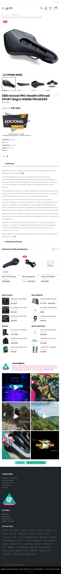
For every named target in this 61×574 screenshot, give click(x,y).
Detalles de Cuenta (8, 521)
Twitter (7, 156)
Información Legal (8, 480)
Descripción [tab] (9, 164)
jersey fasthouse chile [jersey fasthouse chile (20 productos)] (9, 540)
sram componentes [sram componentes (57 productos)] (22, 547)
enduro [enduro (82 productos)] (40, 533)
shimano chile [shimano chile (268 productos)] (28, 544)
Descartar (30, 571)
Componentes (45, 275)
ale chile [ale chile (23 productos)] (5, 530)
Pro (11, 145)
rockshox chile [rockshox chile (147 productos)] (14, 544)
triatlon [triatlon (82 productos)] (26, 550)
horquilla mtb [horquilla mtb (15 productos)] (43, 537)
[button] (53, 249)
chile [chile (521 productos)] (55, 530)
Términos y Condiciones (9, 478)
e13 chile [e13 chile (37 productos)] (33, 533)
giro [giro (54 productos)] (15, 537)
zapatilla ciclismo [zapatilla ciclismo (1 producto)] (45, 550)
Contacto (5, 487)
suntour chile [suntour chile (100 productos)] (33, 547)
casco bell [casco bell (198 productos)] (32, 530)
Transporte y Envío (8, 483)
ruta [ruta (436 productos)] (21, 544)
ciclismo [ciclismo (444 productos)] (5, 533)
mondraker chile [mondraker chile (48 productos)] (37, 540)
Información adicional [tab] (13, 242)
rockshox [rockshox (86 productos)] (5, 544)
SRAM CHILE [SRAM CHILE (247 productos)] (11, 547)
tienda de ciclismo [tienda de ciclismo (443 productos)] (8, 550)
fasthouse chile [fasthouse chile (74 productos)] (7, 537)
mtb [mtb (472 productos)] (45, 540)
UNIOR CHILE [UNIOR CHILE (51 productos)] (34, 550)
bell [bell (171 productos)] (11, 530)
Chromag (5, 275)
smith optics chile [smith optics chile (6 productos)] (48, 544)
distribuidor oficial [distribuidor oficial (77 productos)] (23, 533)
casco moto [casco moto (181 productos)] (40, 530)
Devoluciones (6, 485)
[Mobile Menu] (3, 8)
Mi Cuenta (5, 514)
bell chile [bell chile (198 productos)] (16, 530)
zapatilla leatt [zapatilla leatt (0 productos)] (7, 554)
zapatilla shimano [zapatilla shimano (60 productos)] (30, 554)
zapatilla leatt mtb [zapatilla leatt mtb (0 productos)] (18, 554)
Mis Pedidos (6, 516)
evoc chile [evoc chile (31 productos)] (47, 533)
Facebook (3, 156)
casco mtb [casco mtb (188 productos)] (49, 530)
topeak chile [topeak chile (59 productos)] (18, 550)
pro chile (10, 148)
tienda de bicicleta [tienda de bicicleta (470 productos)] (44, 547)
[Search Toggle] (41, 8)
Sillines (14, 145)
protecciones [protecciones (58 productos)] (52, 540)
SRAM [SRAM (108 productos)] (4, 547)
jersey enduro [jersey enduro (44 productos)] (53, 537)
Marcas (52, 275)
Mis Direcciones (7, 519)
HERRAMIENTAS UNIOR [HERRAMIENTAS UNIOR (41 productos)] (31, 537)
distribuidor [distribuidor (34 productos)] (13, 533)
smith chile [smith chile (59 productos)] (38, 544)
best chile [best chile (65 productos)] (24, 530)
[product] (11, 263)
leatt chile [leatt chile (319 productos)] (28, 540)
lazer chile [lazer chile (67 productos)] (20, 540)
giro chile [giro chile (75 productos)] (20, 537)
